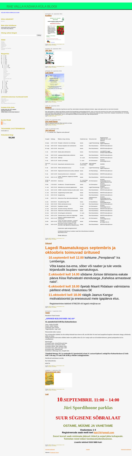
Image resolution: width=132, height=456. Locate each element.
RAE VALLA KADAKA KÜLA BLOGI (32, 6)
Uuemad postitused (50, 449)
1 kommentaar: (59, 101)
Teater (47, 313)
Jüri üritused (50, 130)
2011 (4, 63)
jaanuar (5, 88)
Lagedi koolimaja (5, 99)
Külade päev (4, 45)
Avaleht (88, 449)
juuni (5, 83)
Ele (3, 122)
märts (5, 87)
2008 (4, 92)
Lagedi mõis (3, 101)
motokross (3, 46)
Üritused (48, 243)
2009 (4, 91)
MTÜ (2, 47)
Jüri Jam (48, 50)
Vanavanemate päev (52, 372)
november (6, 65)
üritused (3, 49)
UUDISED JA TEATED (52, 45)
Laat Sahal (49, 73)
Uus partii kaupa (51, 121)
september (6, 67)
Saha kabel (3, 98)
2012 (4, 62)
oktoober (6, 66)
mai (4, 84)
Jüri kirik (3, 102)
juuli (5, 82)
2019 (4, 55)
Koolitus (48, 15)
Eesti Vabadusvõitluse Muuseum (8, 103)
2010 (4, 89)
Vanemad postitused (126, 449)
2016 (4, 59)
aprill (5, 86)
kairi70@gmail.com (104, 432)
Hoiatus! (48, 107)
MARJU (4, 123)
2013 (4, 61)
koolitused (3, 44)
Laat (46, 394)
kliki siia (2, 21)
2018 (4, 57)
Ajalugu (2, 41)
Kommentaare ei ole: (60, 44)
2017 (4, 58)
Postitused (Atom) (54, 452)
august (5, 81)
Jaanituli (3, 42)
